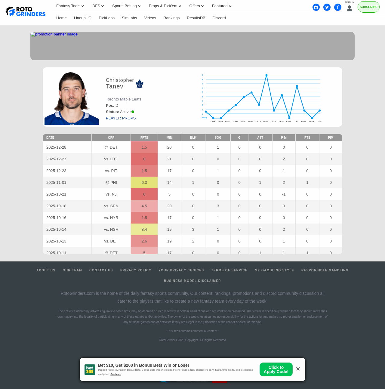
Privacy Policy (135, 270)
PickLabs (107, 18)
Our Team (72, 270)
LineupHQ (83, 18)
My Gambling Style (274, 270)
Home (61, 18)
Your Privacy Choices (181, 270)
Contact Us (101, 270)
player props (121, 118)
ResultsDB (196, 18)
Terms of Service (229, 270)
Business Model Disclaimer (192, 280)
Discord (219, 18)
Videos (150, 18)
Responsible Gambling (325, 270)
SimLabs (129, 18)
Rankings (171, 18)
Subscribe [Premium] (368, 7)
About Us (45, 270)
